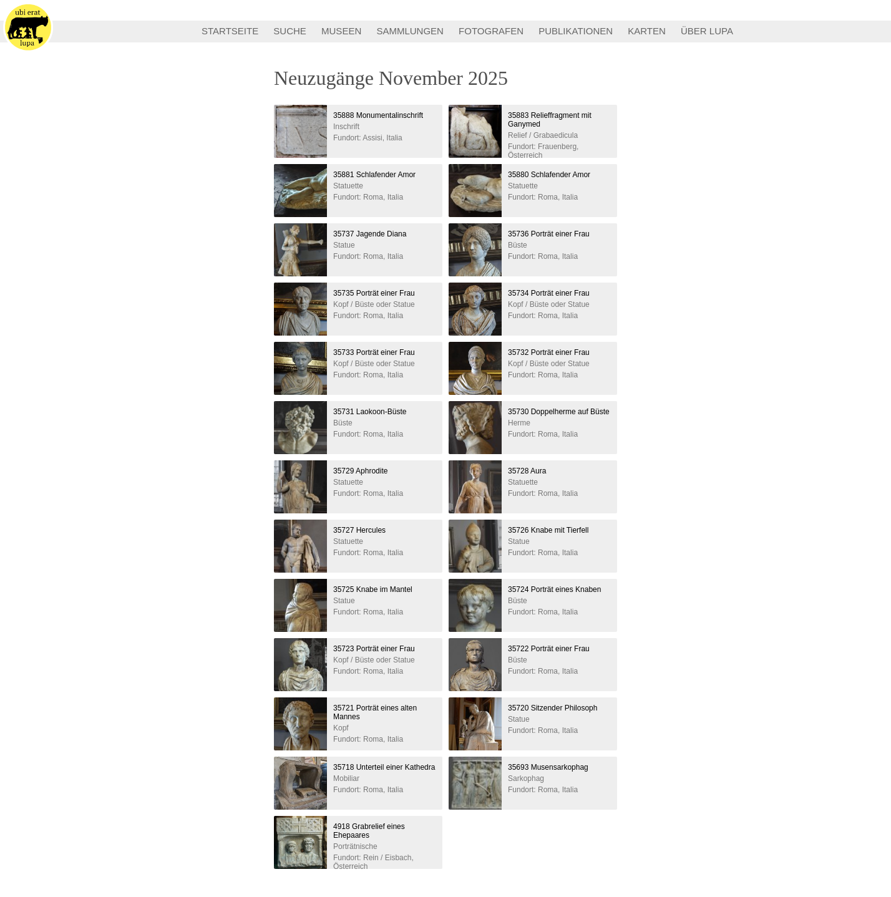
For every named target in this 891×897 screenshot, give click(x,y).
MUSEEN (341, 31)
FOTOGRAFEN (491, 31)
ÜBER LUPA (707, 31)
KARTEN (647, 31)
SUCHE (289, 31)
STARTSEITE (230, 31)
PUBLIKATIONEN (575, 31)
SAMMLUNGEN (410, 31)
